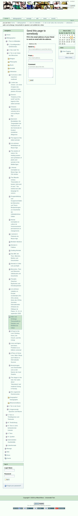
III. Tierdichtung (12, 422)
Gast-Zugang (67, 52)
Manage (28, 18)
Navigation (7, 30)
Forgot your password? (12, 486)
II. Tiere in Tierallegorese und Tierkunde (13, 417)
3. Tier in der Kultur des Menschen (53, 23)
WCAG (28, 508)
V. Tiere (10, 433)
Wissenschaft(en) (15, 403)
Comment (31, 64)
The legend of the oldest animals (16, 139)
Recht (11, 65)
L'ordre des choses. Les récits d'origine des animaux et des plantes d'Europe (16, 87)
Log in (72, 20)
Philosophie (13, 62)
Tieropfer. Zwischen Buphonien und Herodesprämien (16, 282)
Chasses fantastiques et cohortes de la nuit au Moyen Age (15, 111)
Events (53, 18)
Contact (72, 1)
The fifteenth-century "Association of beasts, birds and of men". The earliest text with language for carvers (16, 185)
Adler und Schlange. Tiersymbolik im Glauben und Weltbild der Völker (15, 322)
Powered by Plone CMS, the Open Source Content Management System (39, 504)
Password (7, 474)
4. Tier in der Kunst (15, 406)
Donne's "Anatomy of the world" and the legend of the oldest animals (16, 99)
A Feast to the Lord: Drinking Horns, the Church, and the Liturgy (16, 335)
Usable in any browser (60, 508)
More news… (69, 57)
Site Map (57, 1)
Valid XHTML (39, 508)
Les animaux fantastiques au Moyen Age (15, 145)
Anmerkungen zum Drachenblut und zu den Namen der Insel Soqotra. (16, 370)
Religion (12, 58)
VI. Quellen (11, 436)
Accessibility (65, 1)
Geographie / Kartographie (14, 398)
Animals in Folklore (14, 246)
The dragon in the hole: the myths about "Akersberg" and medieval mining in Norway (16, 383)
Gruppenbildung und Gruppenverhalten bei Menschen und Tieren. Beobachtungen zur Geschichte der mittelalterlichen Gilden (16, 206)
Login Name (8, 468)
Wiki (37, 18)
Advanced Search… (69, 7)
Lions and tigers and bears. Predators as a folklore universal (16, 347)
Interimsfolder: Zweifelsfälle (12, 441)
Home (6, 18)
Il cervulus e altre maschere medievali (16, 77)
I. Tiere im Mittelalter (34, 23)
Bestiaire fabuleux (16, 241)
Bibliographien (17, 18)
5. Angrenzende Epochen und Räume (15, 410)
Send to (31, 47)
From (30, 55)
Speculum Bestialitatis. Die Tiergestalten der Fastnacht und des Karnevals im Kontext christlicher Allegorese (16, 126)
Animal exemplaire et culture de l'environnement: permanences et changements (16, 225)
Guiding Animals (16, 250)
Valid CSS (50, 508)
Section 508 (18, 508)
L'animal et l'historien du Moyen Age (15, 236)
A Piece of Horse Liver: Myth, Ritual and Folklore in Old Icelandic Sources (16, 357)
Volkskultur (69, 23)
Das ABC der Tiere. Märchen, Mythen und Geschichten (16, 257)
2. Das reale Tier (14, 50)
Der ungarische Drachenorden (15, 393)
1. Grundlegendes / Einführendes (15, 46)
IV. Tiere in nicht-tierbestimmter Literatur (13, 428)
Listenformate (12, 445)
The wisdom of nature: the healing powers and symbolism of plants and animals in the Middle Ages (16, 157)
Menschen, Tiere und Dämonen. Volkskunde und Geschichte (16, 272)
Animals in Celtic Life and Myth (16, 265)
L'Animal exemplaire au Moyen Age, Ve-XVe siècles (16, 171)
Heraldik (12, 68)
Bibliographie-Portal (35, 12)
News (45, 18)
